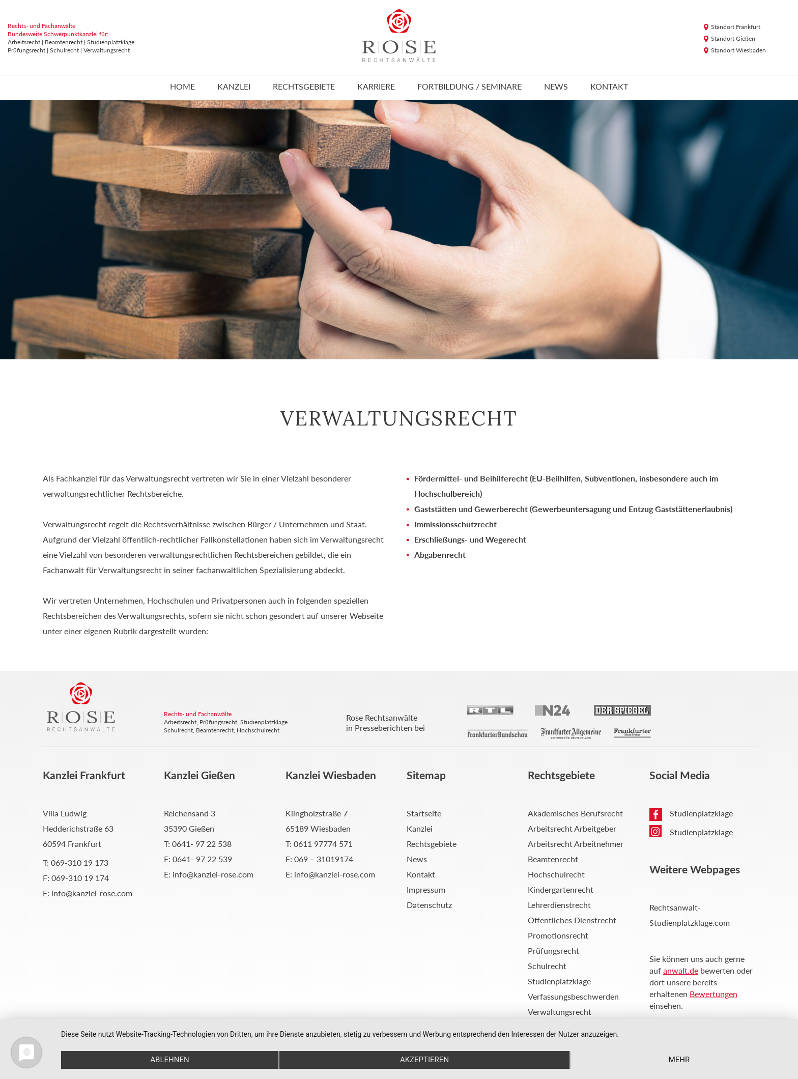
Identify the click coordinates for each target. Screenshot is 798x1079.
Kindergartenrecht (560, 889)
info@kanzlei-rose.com (91, 893)
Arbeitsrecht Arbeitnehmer (575, 843)
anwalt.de (680, 970)
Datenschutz (429, 905)
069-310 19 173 (79, 862)
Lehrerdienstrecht (559, 905)
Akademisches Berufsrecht (575, 813)
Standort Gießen (733, 38)
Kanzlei (233, 87)
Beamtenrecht (553, 859)
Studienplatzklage (559, 981)
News (556, 87)
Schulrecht (547, 966)
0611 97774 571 (323, 843)
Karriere (376, 87)
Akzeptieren (424, 1059)
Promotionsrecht (558, 935)
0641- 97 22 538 (202, 843)
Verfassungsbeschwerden (573, 996)
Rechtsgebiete (304, 87)
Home (182, 87)
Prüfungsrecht (553, 950)
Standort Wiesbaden (738, 50)
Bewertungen (713, 994)
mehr (679, 1059)
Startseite (424, 813)
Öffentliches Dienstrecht (572, 920)
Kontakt (609, 87)
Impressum (426, 889)
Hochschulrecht (556, 874)
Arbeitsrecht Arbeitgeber (572, 828)
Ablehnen (169, 1059)
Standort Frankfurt (735, 27)
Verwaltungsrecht (559, 1011)
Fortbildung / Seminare (469, 87)
